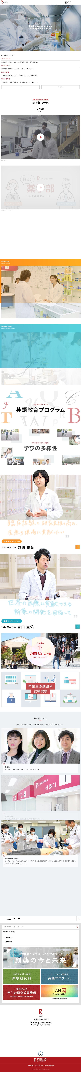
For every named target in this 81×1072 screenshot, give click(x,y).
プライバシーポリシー (49, 1065)
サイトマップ (31, 1065)
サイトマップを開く (9, 931)
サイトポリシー (39, 1065)
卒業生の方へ (9, 937)
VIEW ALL (60, 87)
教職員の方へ (9, 941)
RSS (20, 87)
